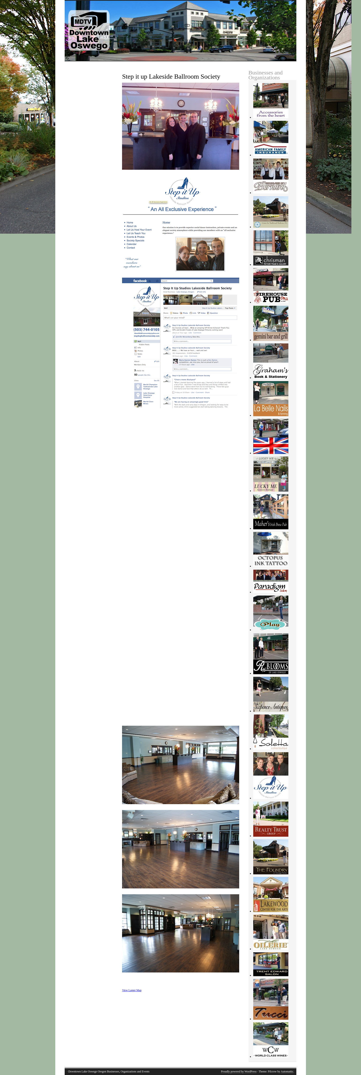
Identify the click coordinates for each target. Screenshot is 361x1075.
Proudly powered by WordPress (239, 1071)
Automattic (287, 1071)
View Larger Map (131, 990)
